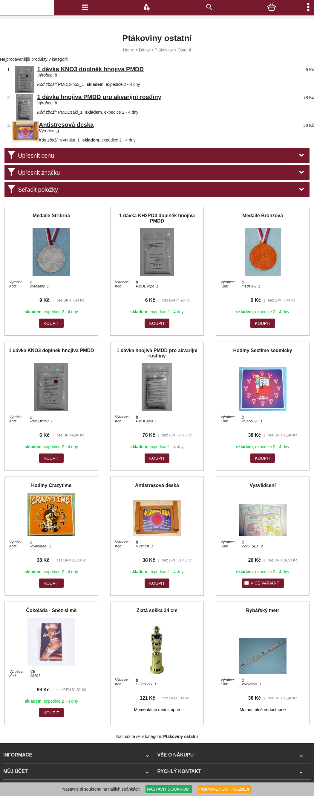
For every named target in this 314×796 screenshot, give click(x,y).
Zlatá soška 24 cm (157, 610)
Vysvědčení (262, 485)
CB (32, 671)
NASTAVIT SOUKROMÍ (169, 789)
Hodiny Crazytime (51, 485)
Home (128, 50)
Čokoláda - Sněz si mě (51, 610)
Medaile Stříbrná (51, 215)
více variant (261, 583)
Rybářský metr (262, 610)
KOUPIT (51, 323)
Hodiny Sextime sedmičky (262, 350)
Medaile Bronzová (262, 215)
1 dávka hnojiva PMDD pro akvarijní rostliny (99, 97)
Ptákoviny (164, 50)
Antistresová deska (66, 124)
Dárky (144, 50)
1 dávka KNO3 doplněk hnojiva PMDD (90, 69)
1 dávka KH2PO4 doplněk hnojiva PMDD (157, 218)
